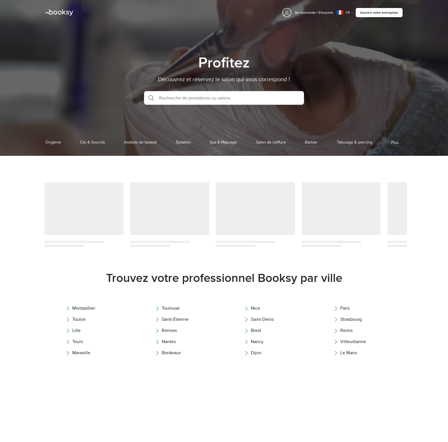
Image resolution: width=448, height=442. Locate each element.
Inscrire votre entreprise (379, 12)
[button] (224, 98)
